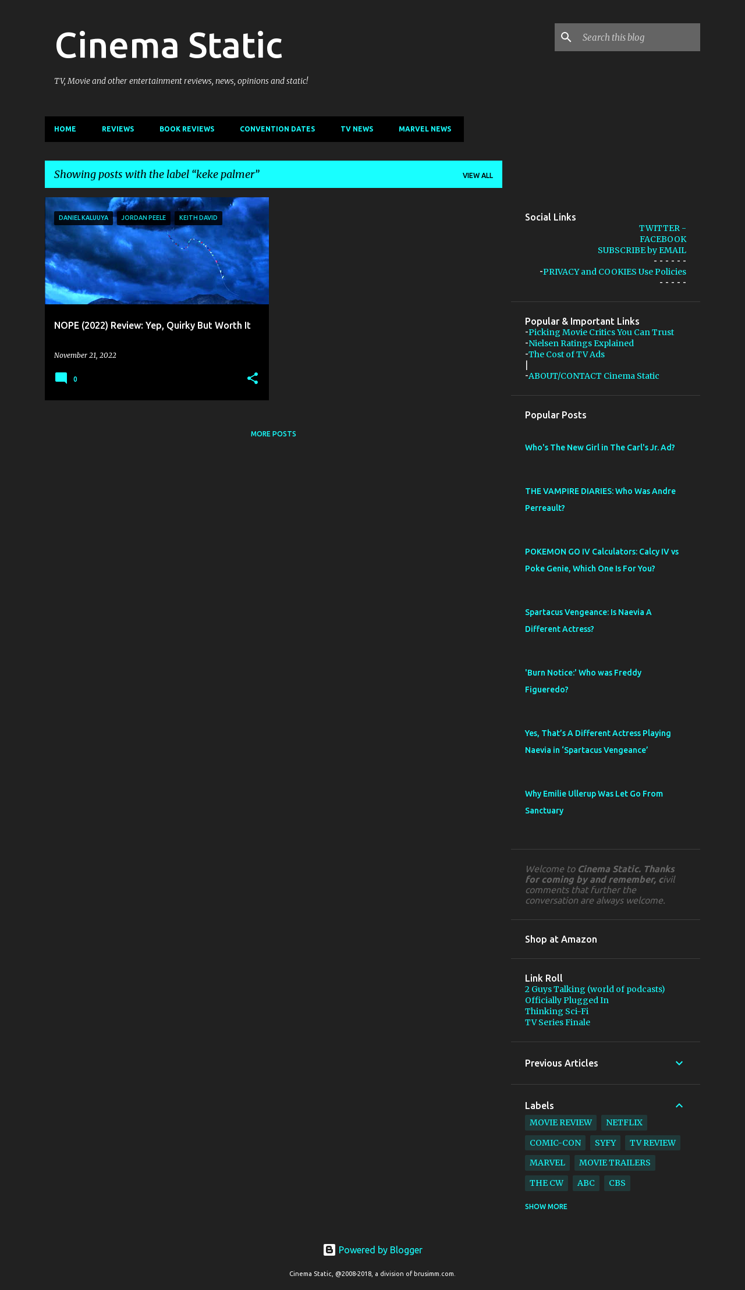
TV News (356, 129)
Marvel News (425, 129)
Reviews (118, 129)
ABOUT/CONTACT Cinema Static (593, 376)
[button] (253, 378)
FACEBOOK (663, 239)
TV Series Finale (557, 1022)
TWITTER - (662, 228)
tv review (653, 1143)
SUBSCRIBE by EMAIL (642, 250)
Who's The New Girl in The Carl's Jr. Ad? (600, 447)
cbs (617, 1183)
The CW (546, 1183)
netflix (624, 1122)
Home (65, 129)
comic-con (555, 1143)
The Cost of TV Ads (566, 354)
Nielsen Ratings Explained (581, 343)
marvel (547, 1162)
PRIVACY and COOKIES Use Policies (614, 271)
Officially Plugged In (567, 1000)
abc (586, 1183)
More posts (273, 434)
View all (478, 175)
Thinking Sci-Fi (556, 1011)
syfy (605, 1143)
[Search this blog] (639, 37)
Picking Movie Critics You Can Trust (601, 332)
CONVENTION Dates (277, 129)
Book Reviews (186, 129)
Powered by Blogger (372, 1250)
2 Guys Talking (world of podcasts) (595, 989)
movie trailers (615, 1162)
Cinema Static (168, 44)
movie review (561, 1122)
